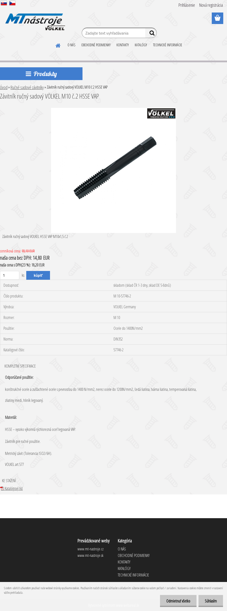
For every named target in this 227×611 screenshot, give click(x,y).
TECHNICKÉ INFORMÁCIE (167, 45)
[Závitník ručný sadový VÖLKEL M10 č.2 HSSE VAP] (113, 110)
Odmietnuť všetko (178, 601)
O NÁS (71, 45)
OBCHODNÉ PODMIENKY (95, 45)
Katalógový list (11, 488)
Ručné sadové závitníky (27, 87)
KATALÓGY (141, 45)
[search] (150, 34)
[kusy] (9, 275)
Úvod (4, 87)
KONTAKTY (122, 45)
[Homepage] (58, 45)
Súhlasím (211, 601)
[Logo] (34, 18)
